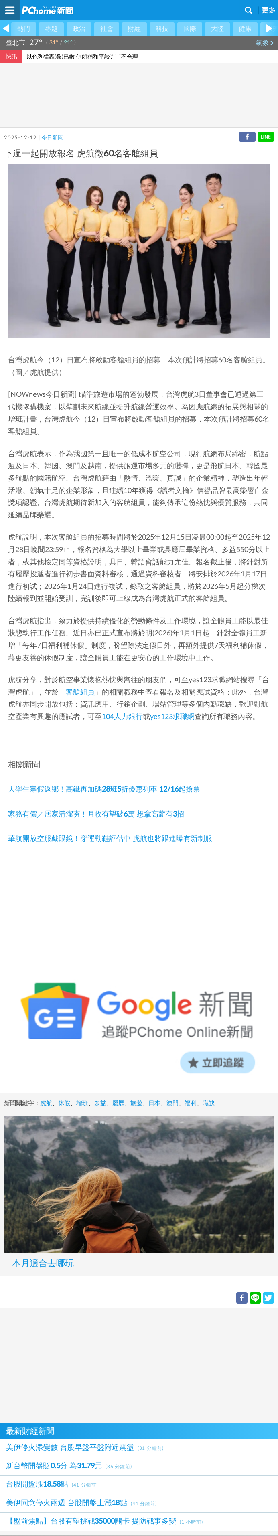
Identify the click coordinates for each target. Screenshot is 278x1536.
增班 (82, 1103)
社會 (106, 29)
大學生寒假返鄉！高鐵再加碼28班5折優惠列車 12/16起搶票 (104, 789)
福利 (191, 1103)
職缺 (209, 1103)
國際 (189, 29)
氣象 (265, 43)
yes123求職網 (172, 717)
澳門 (172, 1103)
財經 (134, 29)
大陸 (217, 29)
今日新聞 (52, 138)
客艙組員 (80, 692)
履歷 (118, 1103)
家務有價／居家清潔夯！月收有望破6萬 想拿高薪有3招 (96, 814)
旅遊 (136, 1103)
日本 (154, 1103)
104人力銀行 (122, 717)
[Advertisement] (139, 1364)
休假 (64, 1103)
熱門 (23, 29)
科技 (162, 29)
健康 (245, 29)
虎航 (46, 1103)
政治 (79, 29)
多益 (100, 1103)
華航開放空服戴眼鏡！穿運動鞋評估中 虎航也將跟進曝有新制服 (110, 839)
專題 (51, 29)
